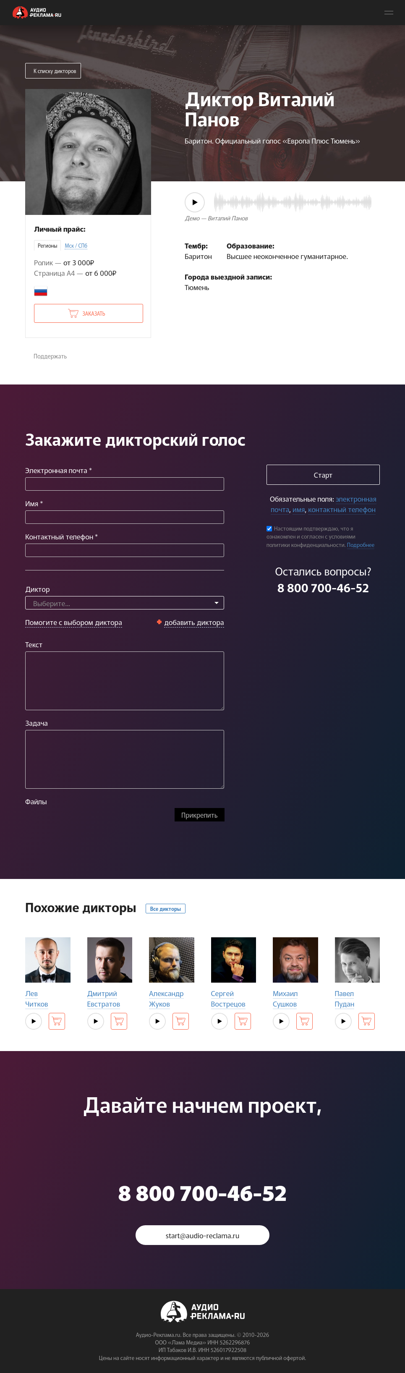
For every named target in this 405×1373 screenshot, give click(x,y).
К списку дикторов (55, 70)
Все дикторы (165, 908)
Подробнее (361, 545)
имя (299, 509)
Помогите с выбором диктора (73, 622)
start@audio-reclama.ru (203, 1235)
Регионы (47, 245)
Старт (323, 474)
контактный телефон (341, 509)
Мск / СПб (76, 245)
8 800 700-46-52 (323, 587)
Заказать (93, 313)
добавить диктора (194, 622)
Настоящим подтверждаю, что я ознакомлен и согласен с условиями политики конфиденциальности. (311, 536)
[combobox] (124, 602)
